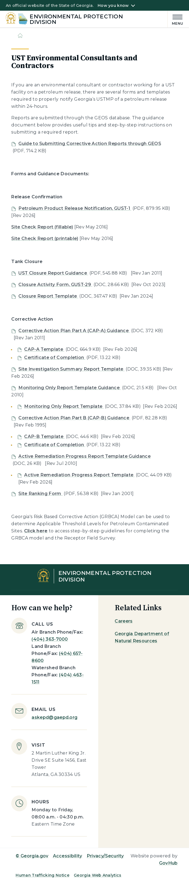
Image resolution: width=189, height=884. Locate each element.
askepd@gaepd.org (54, 717)
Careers (123, 621)
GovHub (168, 863)
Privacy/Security (105, 855)
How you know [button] (113, 5)
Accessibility (67, 855)
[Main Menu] (176, 19)
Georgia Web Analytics (98, 875)
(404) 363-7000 (50, 639)
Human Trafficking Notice (42, 875)
